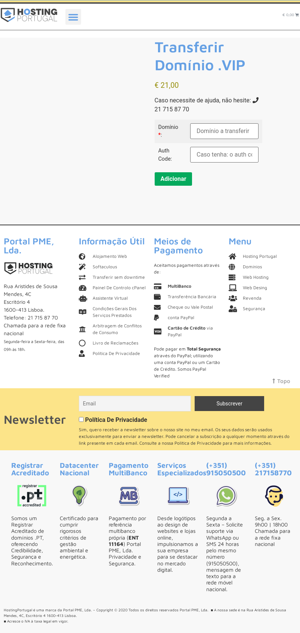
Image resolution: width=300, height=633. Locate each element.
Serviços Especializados (181, 468)
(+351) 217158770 (273, 468)
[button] (73, 17)
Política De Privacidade (116, 419)
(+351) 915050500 (226, 468)
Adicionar (173, 178)
